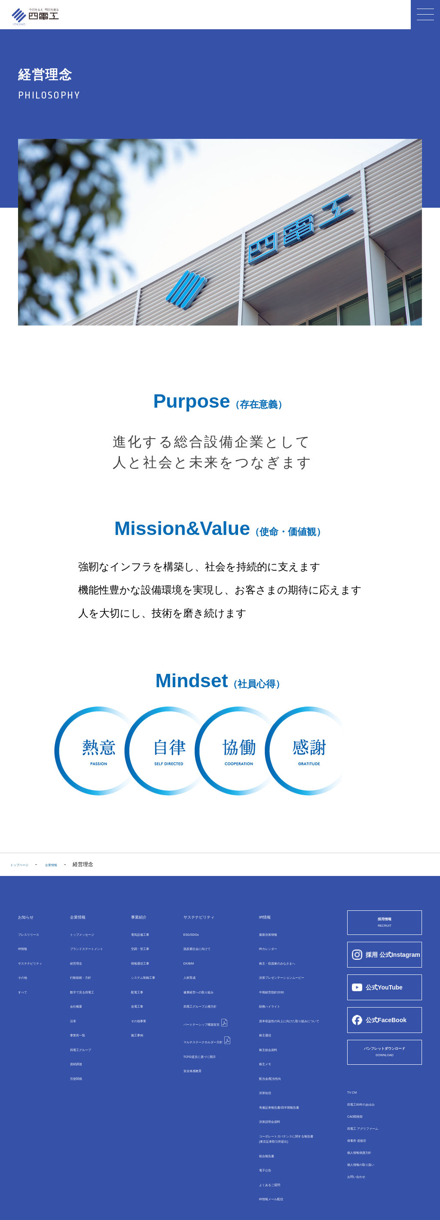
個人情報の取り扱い (370, 1173)
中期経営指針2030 (263, 983)
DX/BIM (172, 959)
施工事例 (130, 1021)
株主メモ (252, 1046)
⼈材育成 (174, 971)
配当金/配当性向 (260, 1058)
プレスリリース (36, 934)
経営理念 (71, 959)
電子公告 (252, 1142)
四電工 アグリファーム (373, 1137)
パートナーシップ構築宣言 (199, 1008)
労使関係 (71, 1058)
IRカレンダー (257, 946)
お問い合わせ (362, 1185)
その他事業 (133, 1008)
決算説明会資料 (260, 1096)
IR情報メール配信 (262, 1167)
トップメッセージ (82, 934)
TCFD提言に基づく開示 (191, 1034)
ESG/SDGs (177, 934)
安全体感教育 (179, 1047)
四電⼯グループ (79, 1033)
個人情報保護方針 (367, 1161)
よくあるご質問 (260, 1155)
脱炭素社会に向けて (187, 946)
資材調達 (71, 1046)
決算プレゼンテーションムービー (280, 971)
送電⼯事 (130, 996)
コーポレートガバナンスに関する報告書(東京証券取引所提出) (288, 1112)
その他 (26, 971)
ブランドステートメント (89, 946)
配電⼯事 (130, 983)
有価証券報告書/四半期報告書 (276, 1083)
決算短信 (252, 1071)
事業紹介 (134, 916)
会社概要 (71, 996)
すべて (26, 983)
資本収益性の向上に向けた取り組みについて (293, 1008)
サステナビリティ (38, 959)
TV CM (355, 1100)
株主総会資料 (257, 1033)
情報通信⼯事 (135, 959)
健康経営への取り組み (189, 983)
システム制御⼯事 (141, 971)
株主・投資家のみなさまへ (273, 959)
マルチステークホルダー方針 (202, 1021)
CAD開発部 (360, 1125)
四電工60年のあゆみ (370, 1112)
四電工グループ (192, 996)
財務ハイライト (260, 996)
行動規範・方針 (79, 971)
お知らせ (32, 916)
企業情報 (75, 916)
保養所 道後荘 (363, 1149)
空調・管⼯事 (135, 946)
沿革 (66, 1008)
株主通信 (252, 1021)
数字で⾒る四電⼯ (82, 983)
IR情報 (26, 946)
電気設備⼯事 (135, 934)
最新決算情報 (257, 934)
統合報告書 (255, 1130)
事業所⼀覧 (74, 1021)
